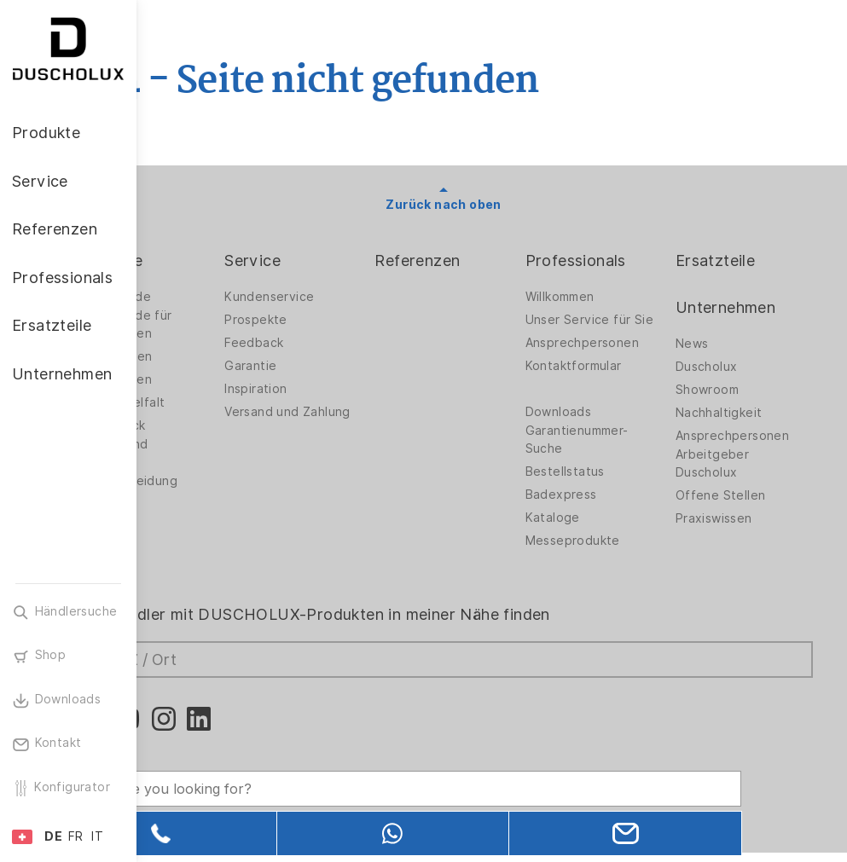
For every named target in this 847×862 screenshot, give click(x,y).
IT (97, 836)
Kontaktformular (612, 379)
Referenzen (475, 260)
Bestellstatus (603, 485)
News (711, 343)
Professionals (614, 260)
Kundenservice (347, 297)
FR (76, 836)
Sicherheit (201, 545)
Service (330, 260)
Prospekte (333, 320)
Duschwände (209, 297)
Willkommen (598, 297)
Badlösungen (209, 356)
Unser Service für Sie (617, 324)
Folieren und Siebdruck (208, 453)
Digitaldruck (206, 425)
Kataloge (591, 531)
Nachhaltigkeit (737, 412)
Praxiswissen (732, 518)
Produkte (205, 260)
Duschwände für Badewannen (220, 324)
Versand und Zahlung (339, 416)
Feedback (331, 343)
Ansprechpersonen (620, 356)
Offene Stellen (739, 495)
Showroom (725, 389)
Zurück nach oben (491, 204)
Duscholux (725, 366)
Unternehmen (744, 307)
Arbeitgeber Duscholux (731, 463)
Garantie (328, 366)
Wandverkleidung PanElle (222, 490)
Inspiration (333, 389)
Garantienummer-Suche (615, 453)
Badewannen (209, 379)
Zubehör (196, 522)
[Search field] (320, 774)
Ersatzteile (734, 260)
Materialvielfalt (216, 402)
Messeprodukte (611, 554)
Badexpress (599, 508)
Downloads (597, 425)
